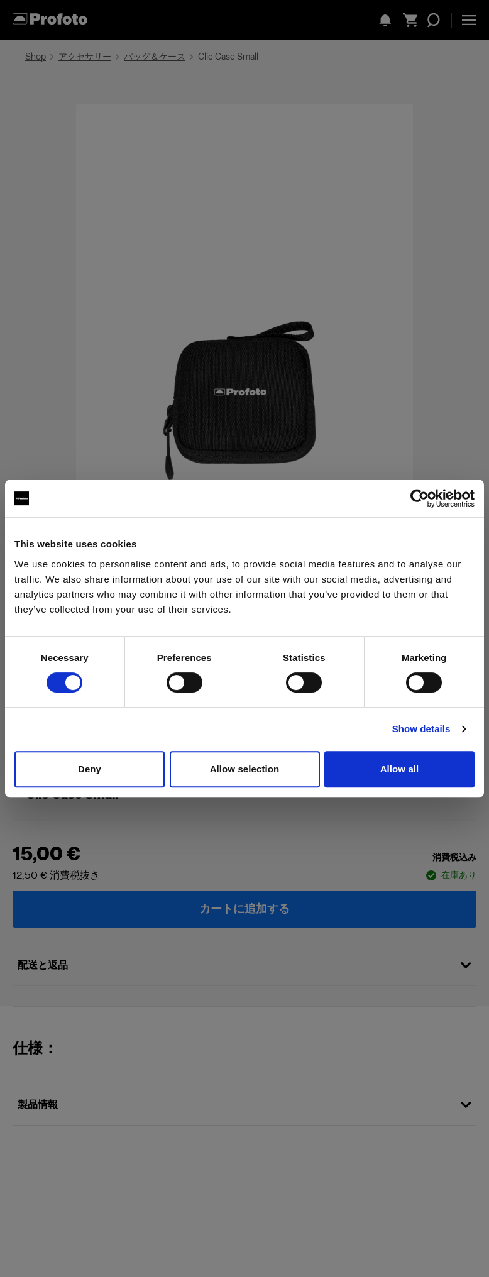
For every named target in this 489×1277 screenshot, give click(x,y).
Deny (89, 769)
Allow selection (245, 769)
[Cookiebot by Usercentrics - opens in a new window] (420, 498)
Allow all (399, 769)
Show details (421, 728)
